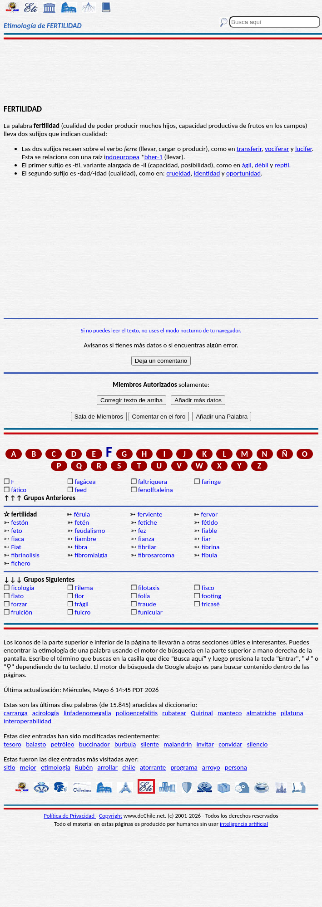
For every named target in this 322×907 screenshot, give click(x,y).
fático (18, 490)
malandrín (177, 744)
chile (128, 767)
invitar (205, 744)
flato (17, 596)
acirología (45, 713)
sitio (9, 767)
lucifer (303, 149)
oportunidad (243, 173)
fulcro (82, 612)
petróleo (62, 744)
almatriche (261, 713)
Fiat (16, 547)
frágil (81, 604)
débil (261, 165)
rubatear (174, 713)
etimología (55, 767)
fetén (81, 522)
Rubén (84, 767)
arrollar (107, 767)
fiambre (85, 539)
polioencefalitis (137, 713)
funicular (150, 612)
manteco (230, 713)
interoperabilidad (27, 721)
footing (211, 596)
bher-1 (153, 157)
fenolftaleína (155, 490)
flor (79, 596)
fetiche (147, 522)
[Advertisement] (161, 71)
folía (144, 596)
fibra (80, 547)
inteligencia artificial (244, 823)
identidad (207, 173)
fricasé (211, 604)
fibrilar (147, 547)
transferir (249, 149)
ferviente (150, 514)
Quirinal (202, 713)
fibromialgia (90, 555)
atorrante (153, 767)
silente (150, 744)
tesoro (12, 744)
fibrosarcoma (156, 555)
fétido (210, 522)
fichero (20, 563)
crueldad (178, 173)
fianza (146, 539)
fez (142, 531)
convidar (230, 744)
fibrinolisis (25, 555)
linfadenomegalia (87, 713)
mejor (28, 767)
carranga (16, 713)
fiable (209, 531)
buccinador (94, 744)
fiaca (17, 539)
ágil (247, 165)
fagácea (84, 482)
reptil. (282, 165)
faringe (211, 482)
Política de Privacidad (70, 815)
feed (80, 490)
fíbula (209, 555)
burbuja (125, 744)
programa (183, 767)
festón (19, 522)
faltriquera (152, 482)
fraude (147, 604)
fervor (209, 514)
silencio (257, 744)
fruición (21, 612)
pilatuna (292, 713)
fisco (208, 588)
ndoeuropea (122, 157)
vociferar (277, 149)
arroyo (211, 767)
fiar (206, 539)
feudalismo (89, 531)
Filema (83, 588)
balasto (36, 744)
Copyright (110, 815)
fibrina (211, 547)
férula (82, 514)
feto (16, 531)
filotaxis (148, 588)
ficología (22, 588)
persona (236, 767)
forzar (19, 604)
